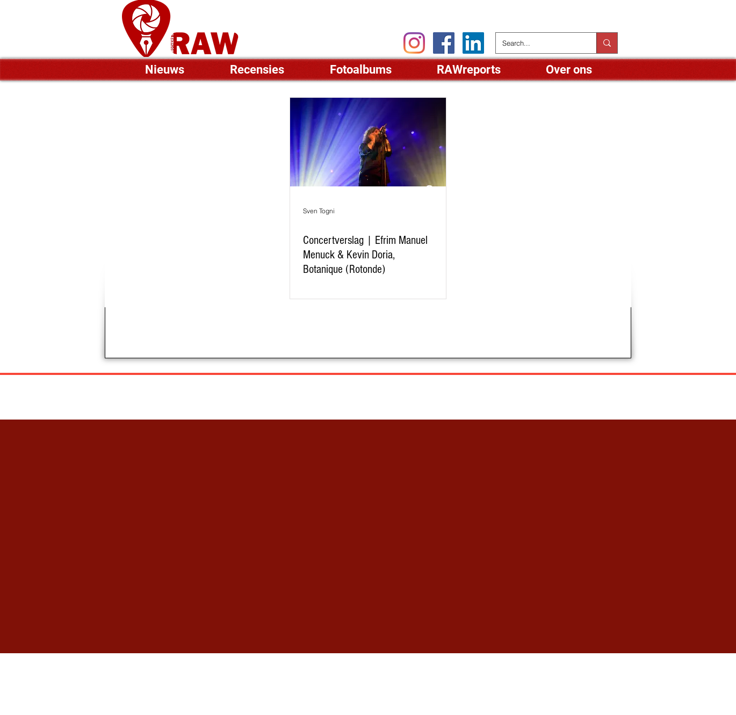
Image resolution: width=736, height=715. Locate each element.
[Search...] (538, 43)
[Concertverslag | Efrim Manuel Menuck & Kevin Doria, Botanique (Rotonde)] (368, 142)
